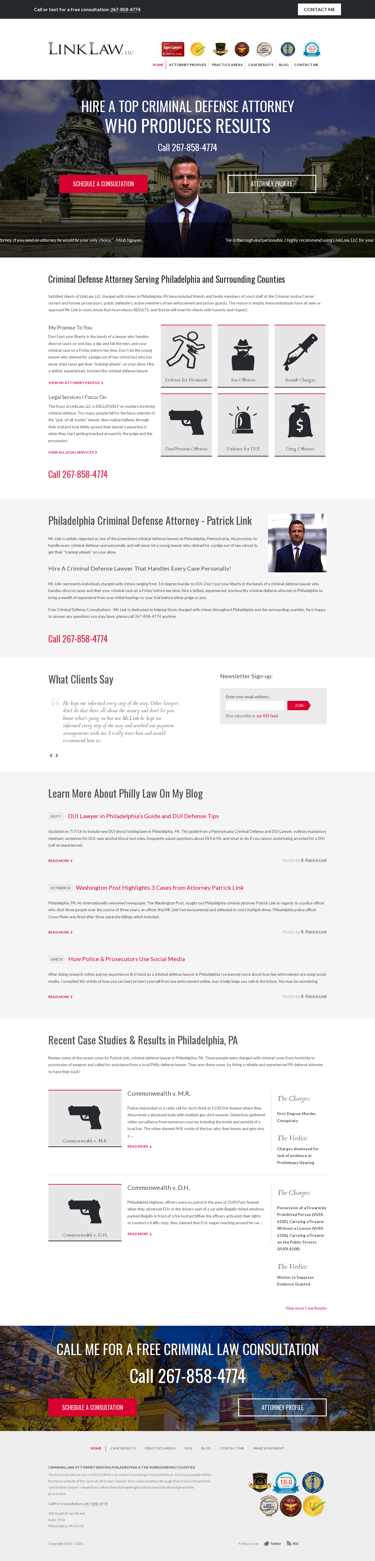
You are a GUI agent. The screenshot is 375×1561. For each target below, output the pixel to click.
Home (96, 1448)
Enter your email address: (247, 696)
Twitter (276, 1543)
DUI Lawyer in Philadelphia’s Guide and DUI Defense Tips (143, 815)
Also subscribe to (252, 715)
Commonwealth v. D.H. (158, 1187)
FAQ (188, 1448)
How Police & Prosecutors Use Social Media (126, 958)
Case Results (123, 1448)
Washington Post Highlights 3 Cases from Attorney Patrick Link (160, 887)
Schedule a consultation (103, 183)
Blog (206, 1448)
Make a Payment (268, 1448)
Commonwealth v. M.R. (159, 1093)
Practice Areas (160, 1448)
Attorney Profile (272, 183)
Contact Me (319, 9)
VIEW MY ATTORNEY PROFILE (74, 382)
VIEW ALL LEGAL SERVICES (71, 452)
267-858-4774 (125, 9)
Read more (58, 860)
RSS (295, 1543)
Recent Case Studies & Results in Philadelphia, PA (143, 1039)
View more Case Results (306, 1308)
